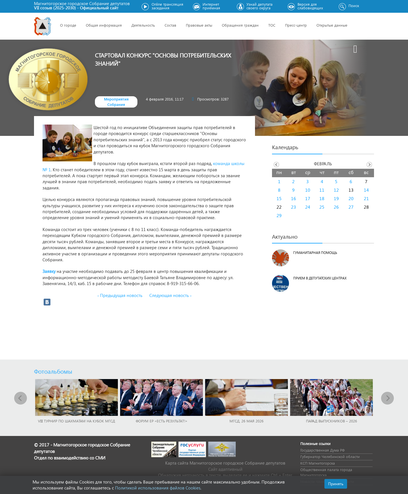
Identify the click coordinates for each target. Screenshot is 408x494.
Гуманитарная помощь (315, 253)
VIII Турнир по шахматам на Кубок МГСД (76, 421)
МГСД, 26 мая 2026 (247, 421)
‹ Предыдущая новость (120, 295)
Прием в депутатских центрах (320, 278)
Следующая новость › (170, 295)
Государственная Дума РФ (322, 450)
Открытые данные (331, 25)
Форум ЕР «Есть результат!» (161, 421)
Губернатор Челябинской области (330, 456)
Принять (335, 483)
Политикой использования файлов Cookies (157, 488)
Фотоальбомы (53, 371)
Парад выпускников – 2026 (331, 421)
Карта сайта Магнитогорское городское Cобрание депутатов (225, 463)
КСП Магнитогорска (317, 463)
